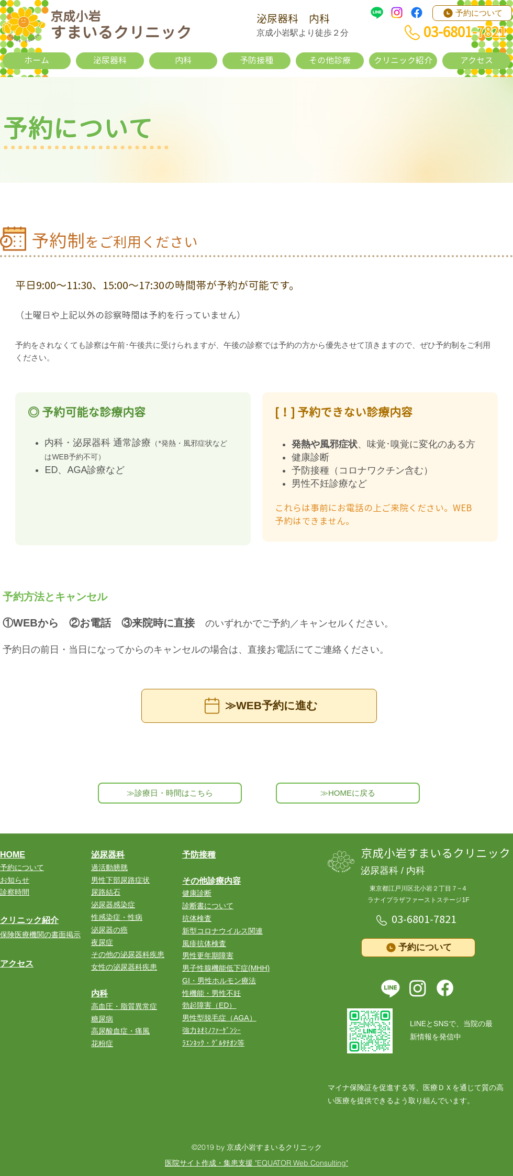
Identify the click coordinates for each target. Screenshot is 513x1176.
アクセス (17, 963)
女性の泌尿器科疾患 (124, 967)
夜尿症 (102, 942)
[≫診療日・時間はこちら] (170, 793)
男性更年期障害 (207, 955)
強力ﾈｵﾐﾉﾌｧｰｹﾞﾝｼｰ (211, 1030)
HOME (12, 854)
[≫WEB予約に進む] (259, 706)
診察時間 (14, 892)
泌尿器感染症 (113, 904)
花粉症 (102, 1043)
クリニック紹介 (29, 920)
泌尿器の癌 (109, 930)
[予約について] (472, 13)
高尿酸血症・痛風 (120, 1031)
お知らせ (14, 880)
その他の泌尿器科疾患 (127, 954)
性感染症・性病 (116, 917)
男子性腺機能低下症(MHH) (226, 968)
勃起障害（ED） (209, 1005)
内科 (99, 993)
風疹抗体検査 (204, 943)
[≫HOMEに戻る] (348, 793)
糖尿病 (102, 1019)
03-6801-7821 (424, 920)
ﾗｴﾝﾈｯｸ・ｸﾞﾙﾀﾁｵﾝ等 (213, 1043)
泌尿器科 (108, 854)
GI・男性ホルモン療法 (219, 980)
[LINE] (377, 12)
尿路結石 (105, 892)
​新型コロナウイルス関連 (222, 931)
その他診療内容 (211, 880)
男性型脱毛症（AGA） (219, 1018)
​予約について (22, 867)
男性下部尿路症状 (120, 880)
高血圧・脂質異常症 (124, 1006)
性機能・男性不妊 (211, 993)
